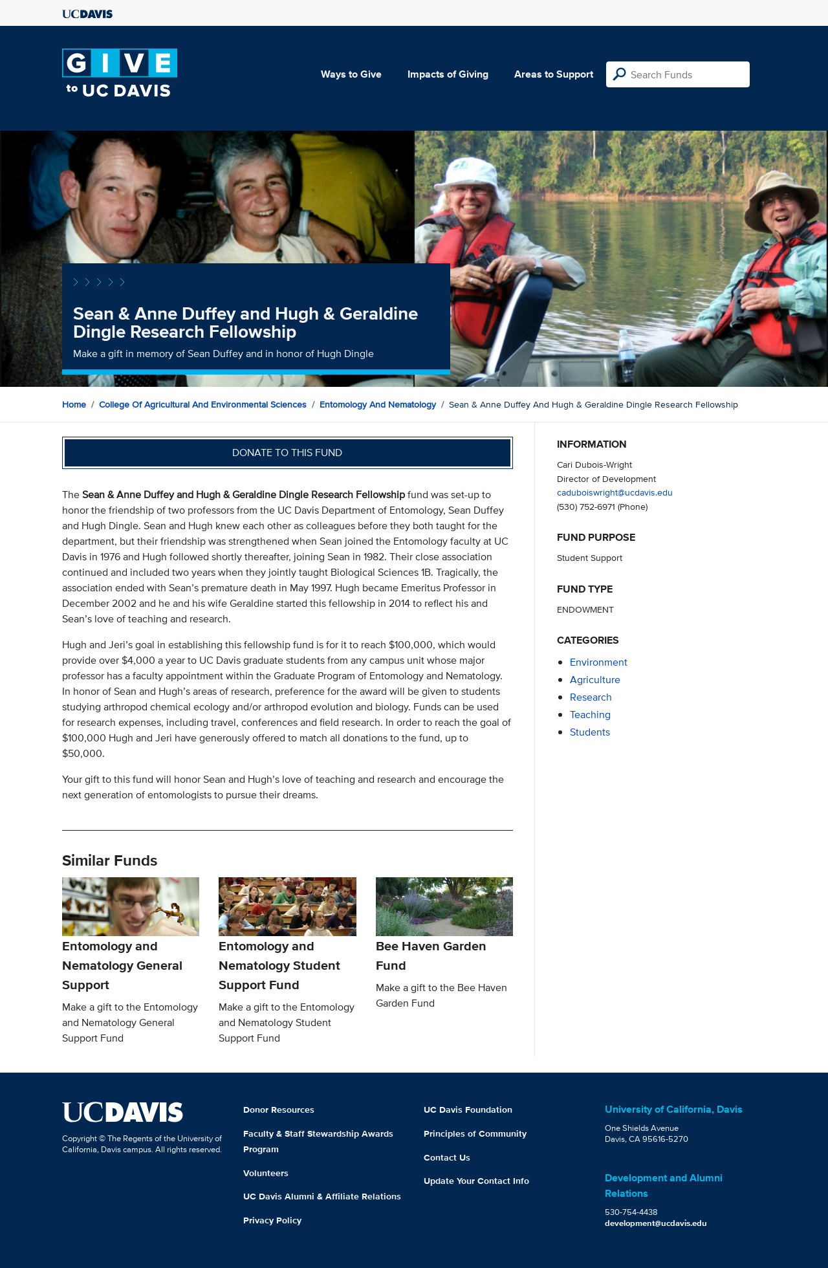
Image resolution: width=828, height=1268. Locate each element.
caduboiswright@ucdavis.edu (615, 492)
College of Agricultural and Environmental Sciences (203, 404)
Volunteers (266, 1172)
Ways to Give (351, 74)
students (590, 732)
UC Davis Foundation (468, 1109)
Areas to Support (553, 74)
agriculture (595, 679)
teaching (590, 714)
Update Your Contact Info (476, 1180)
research (591, 697)
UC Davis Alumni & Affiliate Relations (322, 1196)
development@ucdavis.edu (656, 1223)
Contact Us (447, 1157)
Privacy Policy (272, 1220)
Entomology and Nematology (378, 404)
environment (598, 662)
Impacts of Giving (448, 74)
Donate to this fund (287, 452)
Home (74, 404)
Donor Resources (278, 1109)
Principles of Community (475, 1133)
